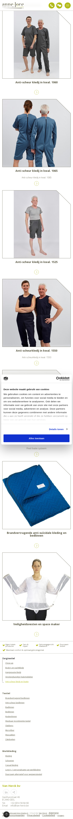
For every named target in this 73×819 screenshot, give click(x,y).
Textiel (6, 693)
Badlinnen (9, 707)
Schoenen (9, 761)
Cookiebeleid (48, 815)
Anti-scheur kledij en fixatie (17, 681)
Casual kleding (11, 765)
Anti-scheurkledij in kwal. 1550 (36, 350)
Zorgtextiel (8, 658)
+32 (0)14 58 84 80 (52, 5)
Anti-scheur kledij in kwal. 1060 (36, 82)
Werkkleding (9, 751)
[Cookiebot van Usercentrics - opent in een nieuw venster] (56, 379)
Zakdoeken (10, 739)
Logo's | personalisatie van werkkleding (23, 770)
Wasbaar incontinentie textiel (18, 721)
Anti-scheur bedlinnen (14, 703)
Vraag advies (59, 5)
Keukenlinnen (11, 716)
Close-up (9, 663)
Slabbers (9, 725)
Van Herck (43, 813)
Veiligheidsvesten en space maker (36, 624)
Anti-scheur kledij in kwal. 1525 (36, 262)
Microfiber (9, 730)
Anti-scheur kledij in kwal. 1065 (36, 171)
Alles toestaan (36, 438)
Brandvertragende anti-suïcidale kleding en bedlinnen (36, 534)
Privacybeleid (33, 815)
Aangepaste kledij (13, 672)
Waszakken (10, 735)
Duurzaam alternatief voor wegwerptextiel (23, 774)
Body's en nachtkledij (14, 668)
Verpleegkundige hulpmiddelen (19, 677)
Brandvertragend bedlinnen (17, 698)
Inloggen (60, 815)
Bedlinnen (9, 712)
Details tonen (56, 429)
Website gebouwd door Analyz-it (15, 813)
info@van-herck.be (20, 805)
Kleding (8, 756)
